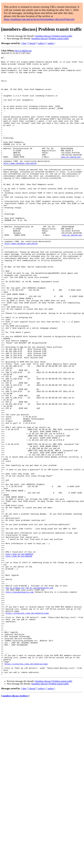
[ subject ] (41, 43)
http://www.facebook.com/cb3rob (20, 184)
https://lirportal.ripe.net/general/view (27, 724)
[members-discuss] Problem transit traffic (53, 36)
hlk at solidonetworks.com (39, 694)
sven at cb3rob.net (71, 177)
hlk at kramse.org (15, 694)
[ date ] (24, 43)
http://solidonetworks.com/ (20, 699)
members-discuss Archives (15, 819)
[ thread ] (32, 43)
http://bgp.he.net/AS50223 (19, 653)
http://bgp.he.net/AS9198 (19, 656)
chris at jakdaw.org (23, 50)
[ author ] (51, 43)
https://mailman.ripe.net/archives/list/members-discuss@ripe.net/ (39, 19)
